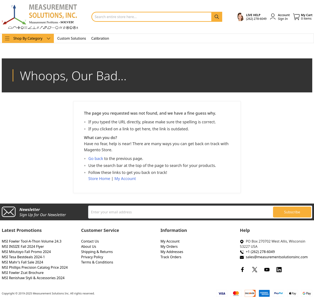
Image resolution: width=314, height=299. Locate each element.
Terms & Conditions (97, 262)
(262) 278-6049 (256, 18)
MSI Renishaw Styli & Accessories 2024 (33, 277)
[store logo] (40, 16)
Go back (95, 158)
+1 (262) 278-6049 (260, 251)
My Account (125, 178)
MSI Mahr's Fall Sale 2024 (22, 262)
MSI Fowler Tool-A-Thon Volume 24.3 (31, 241)
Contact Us (90, 241)
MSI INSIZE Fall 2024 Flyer (23, 246)
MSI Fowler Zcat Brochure (23, 272)
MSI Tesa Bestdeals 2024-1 (23, 257)
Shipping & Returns (97, 251)
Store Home (99, 178)
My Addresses (171, 251)
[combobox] (156, 17)
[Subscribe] (292, 212)
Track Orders (170, 257)
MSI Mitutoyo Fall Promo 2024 (26, 251)
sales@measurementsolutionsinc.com (277, 257)
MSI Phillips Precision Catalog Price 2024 (35, 267)
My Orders (169, 246)
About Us (88, 246)
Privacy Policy (92, 257)
